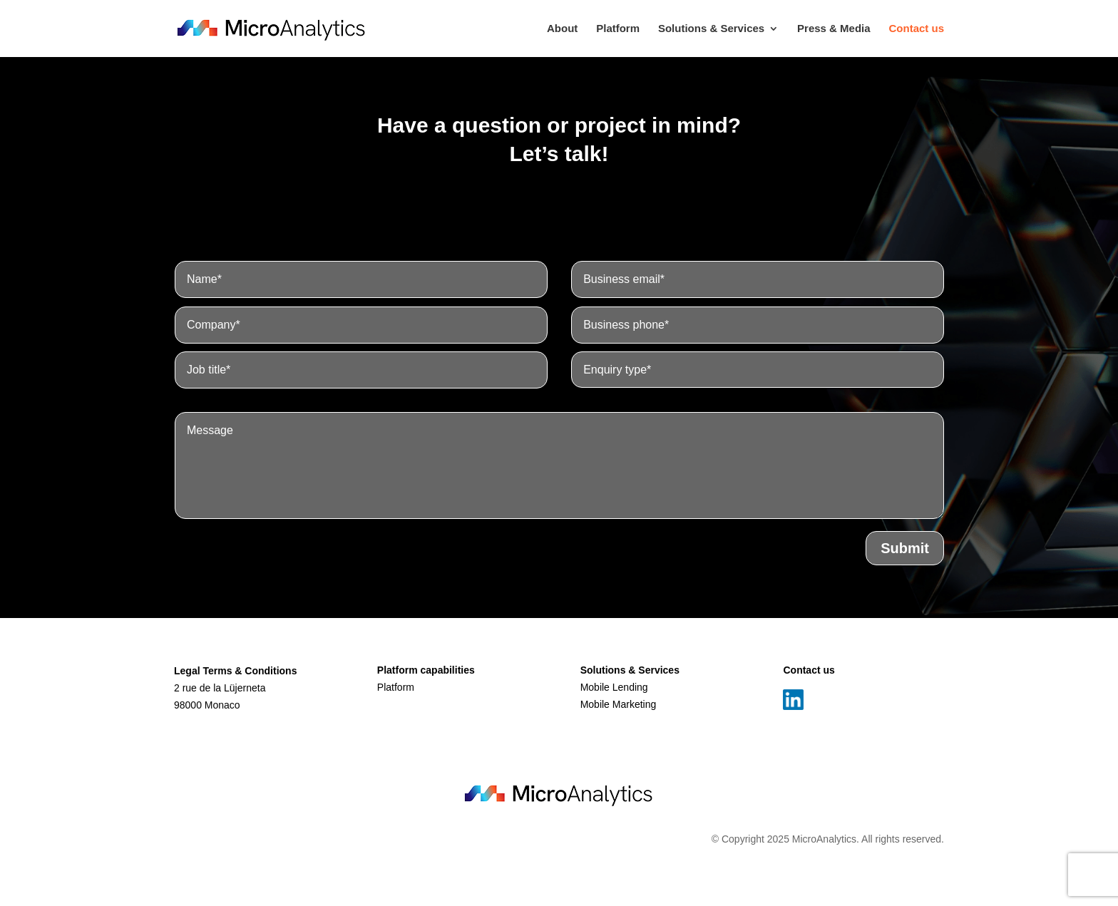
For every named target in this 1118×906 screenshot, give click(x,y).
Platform (618, 29)
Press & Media (834, 29)
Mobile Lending (614, 687)
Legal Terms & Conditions (235, 670)
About (562, 29)
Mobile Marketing (618, 704)
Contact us (916, 29)
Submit (905, 616)
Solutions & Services (711, 29)
